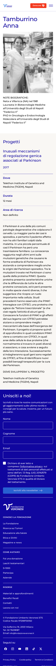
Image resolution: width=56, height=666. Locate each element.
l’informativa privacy (31, 478)
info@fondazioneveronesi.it (24, 646)
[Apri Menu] (50, 6)
